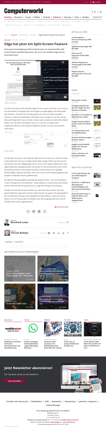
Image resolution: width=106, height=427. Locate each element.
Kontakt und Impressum (17, 401)
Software (57, 17)
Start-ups (47, 21)
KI (5, 21)
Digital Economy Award (13, 25)
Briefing (7, 17)
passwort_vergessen (88, 401)
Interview (56, 21)
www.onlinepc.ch (69, 422)
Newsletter (57, 401)
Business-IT (21, 21)
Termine (97, 17)
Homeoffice (31, 21)
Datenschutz (70, 401)
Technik (46, 17)
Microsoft (19, 242)
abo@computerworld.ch (70, 420)
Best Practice (65, 21)
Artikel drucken (62, 207)
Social (28, 17)
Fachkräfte (11, 21)
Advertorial (27, 25)
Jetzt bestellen (14, 381)
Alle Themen (67, 25)
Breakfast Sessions (54, 25)
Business (18, 17)
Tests (76, 17)
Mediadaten (36, 401)
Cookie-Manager (53, 405)
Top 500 (86, 21)
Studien (85, 17)
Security (67, 17)
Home (6, 35)
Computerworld (36, 11)
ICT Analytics (76, 21)
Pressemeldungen (39, 25)
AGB (47, 401)
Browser (33, 35)
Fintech (39, 21)
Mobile (37, 17)
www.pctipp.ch (55, 422)
